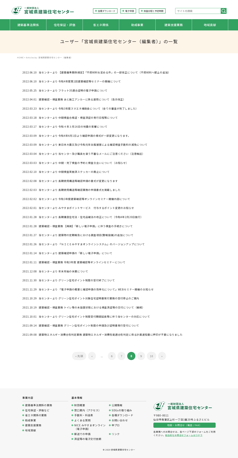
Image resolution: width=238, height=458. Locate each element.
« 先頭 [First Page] (79, 356)
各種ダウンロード (106, 10)
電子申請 (129, 10)
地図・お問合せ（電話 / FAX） (184, 425)
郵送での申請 (82, 434)
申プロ (116, 425)
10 (151, 356)
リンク (116, 434)
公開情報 (117, 405)
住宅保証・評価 (64, 25)
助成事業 (137, 25)
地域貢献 (210, 25)
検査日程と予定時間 (153, 10)
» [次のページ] (162, 356)
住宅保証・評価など (37, 410)
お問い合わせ (120, 420)
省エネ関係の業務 (36, 415)
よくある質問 (82, 420)
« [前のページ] (92, 356)
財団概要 (79, 405)
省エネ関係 (100, 25)
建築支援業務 (173, 25)
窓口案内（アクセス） (87, 410)
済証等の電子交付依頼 (87, 439)
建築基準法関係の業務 (38, 405)
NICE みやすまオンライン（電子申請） (90, 427)
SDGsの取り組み (122, 410)
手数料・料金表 (83, 415)
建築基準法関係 (28, 25)
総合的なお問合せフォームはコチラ (184, 435)
